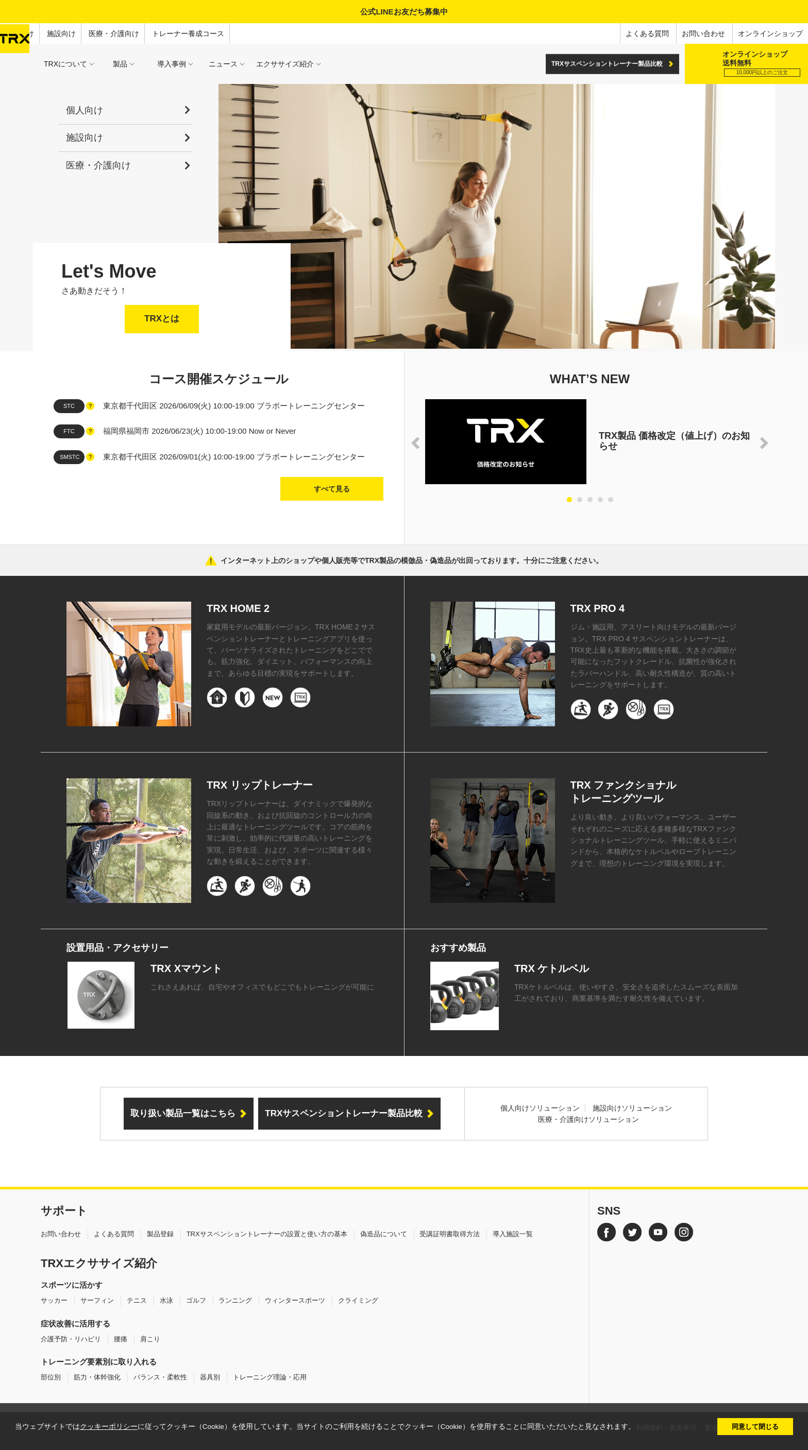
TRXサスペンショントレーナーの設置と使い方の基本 (267, 1234)
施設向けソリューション (632, 1108)
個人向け (19, 33)
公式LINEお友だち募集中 (403, 11)
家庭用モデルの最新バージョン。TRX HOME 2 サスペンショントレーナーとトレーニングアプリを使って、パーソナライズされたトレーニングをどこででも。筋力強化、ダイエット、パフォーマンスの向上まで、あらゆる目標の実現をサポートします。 (291, 650)
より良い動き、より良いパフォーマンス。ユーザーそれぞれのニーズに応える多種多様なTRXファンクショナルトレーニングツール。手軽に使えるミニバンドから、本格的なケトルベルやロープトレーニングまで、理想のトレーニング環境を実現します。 (653, 840)
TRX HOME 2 (238, 608)
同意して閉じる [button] (755, 1426)
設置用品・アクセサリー (117, 948)
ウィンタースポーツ (295, 1300)
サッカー (54, 1300)
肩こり (150, 1339)
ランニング (235, 1300)
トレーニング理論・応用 (270, 1377)
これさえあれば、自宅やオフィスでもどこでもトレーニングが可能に (262, 987)
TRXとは (161, 318)
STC (69, 406)
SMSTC (70, 457)
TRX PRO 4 (597, 608)
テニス (137, 1300)
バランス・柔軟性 (160, 1377)
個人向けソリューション (540, 1108)
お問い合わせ (703, 33)
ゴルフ (196, 1300)
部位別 (51, 1377)
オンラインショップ (770, 33)
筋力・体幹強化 (97, 1377)
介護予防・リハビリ (71, 1339)
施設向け (61, 33)
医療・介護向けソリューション (588, 1119)
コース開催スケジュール (219, 379)
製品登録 (160, 1234)
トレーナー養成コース (188, 33)
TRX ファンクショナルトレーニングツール (623, 791)
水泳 (166, 1300)
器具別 (210, 1377)
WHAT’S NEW (590, 379)
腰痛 (120, 1339)
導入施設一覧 (513, 1234)
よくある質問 (647, 33)
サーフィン (97, 1300)
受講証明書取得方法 (449, 1234)
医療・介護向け (114, 33)
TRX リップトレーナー (260, 785)
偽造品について (383, 1234)
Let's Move (109, 271)
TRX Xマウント (186, 968)
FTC (68, 431)
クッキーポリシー (109, 1426)
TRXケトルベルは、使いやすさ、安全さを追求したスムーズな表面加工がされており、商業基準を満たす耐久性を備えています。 (626, 992)
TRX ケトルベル (552, 968)
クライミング (358, 1300)
